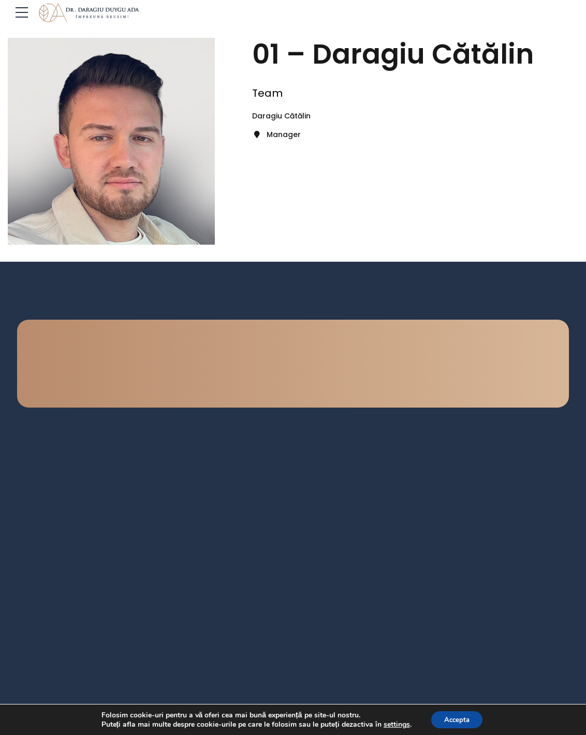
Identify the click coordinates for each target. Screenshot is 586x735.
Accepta (457, 719)
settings (393, 723)
